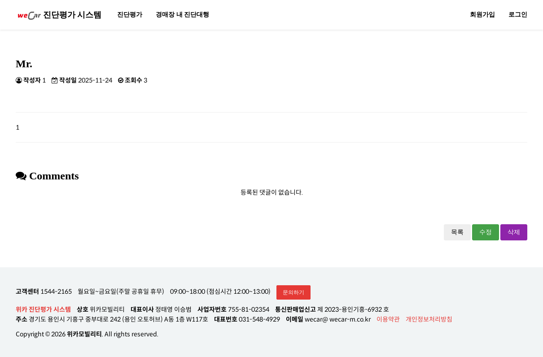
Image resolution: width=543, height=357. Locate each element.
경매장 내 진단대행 (182, 14)
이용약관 (388, 319)
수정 (485, 232)
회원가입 (482, 14)
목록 (457, 232)
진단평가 (129, 14)
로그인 (517, 14)
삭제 (514, 232)
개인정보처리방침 (429, 319)
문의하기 (293, 292)
